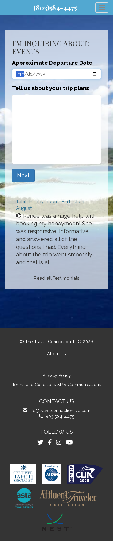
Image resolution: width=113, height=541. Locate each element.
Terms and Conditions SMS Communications (56, 384)
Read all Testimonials (57, 278)
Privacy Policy (56, 375)
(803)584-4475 (55, 7)
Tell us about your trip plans (50, 88)
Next (23, 175)
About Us (56, 353)
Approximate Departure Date (52, 63)
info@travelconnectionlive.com (59, 410)
